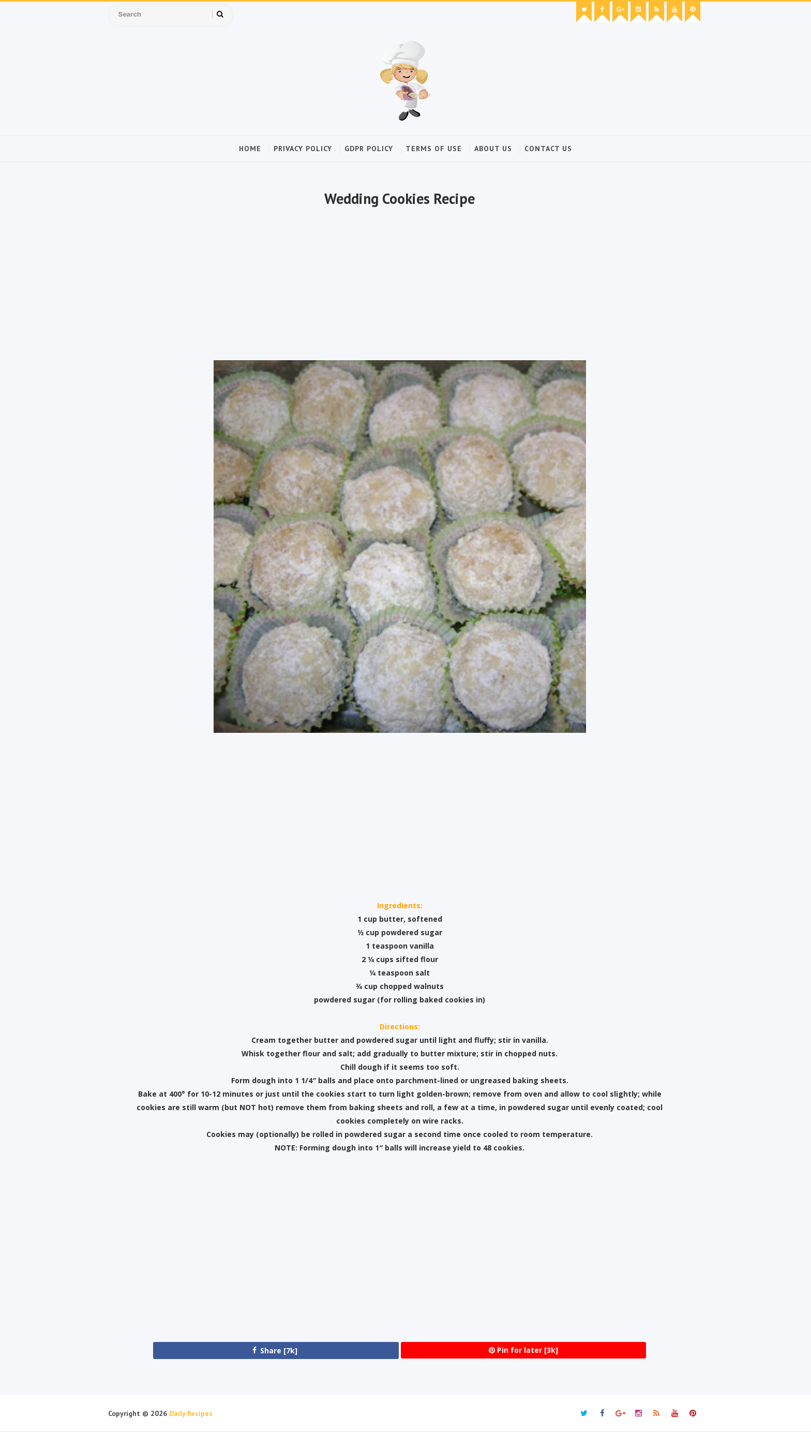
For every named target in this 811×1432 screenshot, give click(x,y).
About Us (493, 148)
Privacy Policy (303, 148)
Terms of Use (434, 148)
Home (250, 148)
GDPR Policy (368, 148)
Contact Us (548, 148)
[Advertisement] (399, 285)
